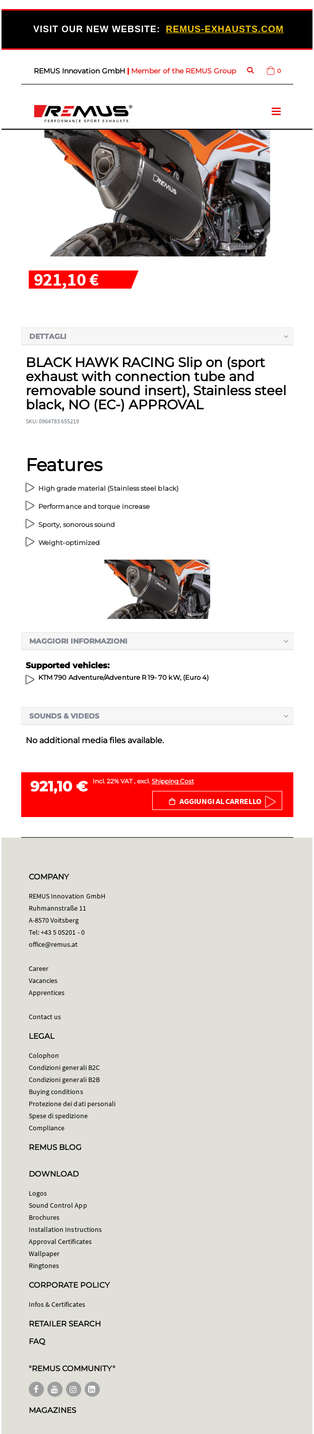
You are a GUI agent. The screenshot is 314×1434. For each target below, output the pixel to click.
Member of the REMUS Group (183, 70)
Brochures (44, 1217)
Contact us (45, 1016)
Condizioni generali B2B (64, 1079)
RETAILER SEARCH (65, 1323)
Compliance (47, 1127)
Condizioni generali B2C (64, 1067)
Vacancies (43, 980)
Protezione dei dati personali (72, 1103)
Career (38, 968)
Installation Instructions (65, 1229)
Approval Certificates (60, 1241)
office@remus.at (53, 944)
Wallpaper (44, 1253)
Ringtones (44, 1265)
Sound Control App (58, 1205)
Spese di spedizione (58, 1115)
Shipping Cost (173, 781)
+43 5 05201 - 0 (63, 932)
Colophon (44, 1055)
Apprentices (47, 992)
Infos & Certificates (57, 1304)
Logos (38, 1193)
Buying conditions (56, 1091)
